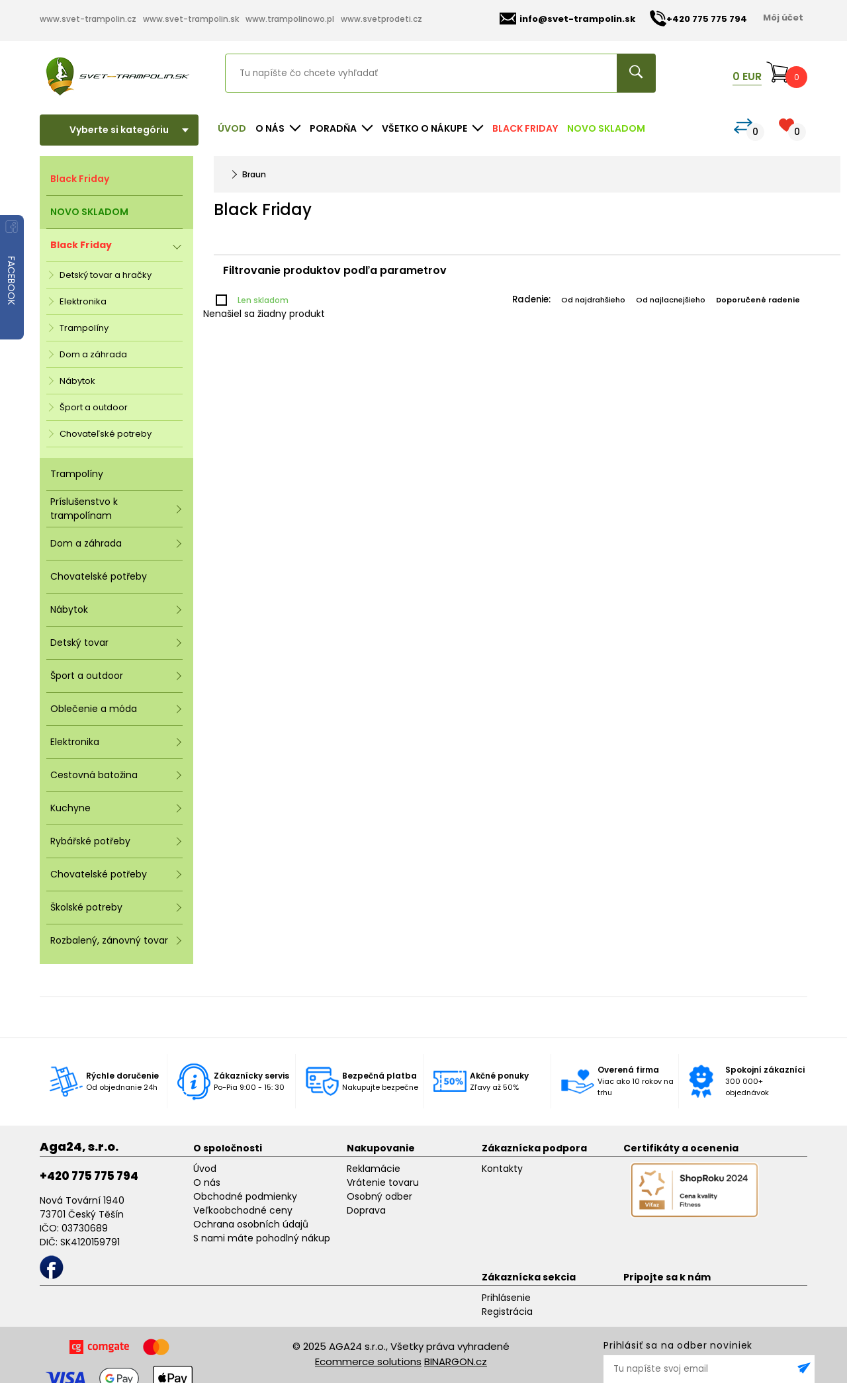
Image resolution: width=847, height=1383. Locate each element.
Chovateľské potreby (106, 433)
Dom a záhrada (93, 354)
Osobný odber (379, 1196)
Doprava (366, 1210)
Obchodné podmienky (245, 1196)
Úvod (232, 128)
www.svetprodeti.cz (381, 18)
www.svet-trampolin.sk (191, 18)
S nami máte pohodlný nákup (261, 1238)
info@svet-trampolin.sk (567, 18)
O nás (206, 1182)
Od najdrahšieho (593, 299)
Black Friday (525, 128)
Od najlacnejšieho (670, 299)
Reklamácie (373, 1168)
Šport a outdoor (94, 407)
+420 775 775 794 (89, 1176)
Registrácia (507, 1311)
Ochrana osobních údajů (250, 1224)
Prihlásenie (506, 1297)
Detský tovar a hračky (106, 275)
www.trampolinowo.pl (289, 18)
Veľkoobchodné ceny (242, 1210)
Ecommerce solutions (368, 1361)
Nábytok (77, 381)
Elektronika (83, 301)
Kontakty (502, 1168)
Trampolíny (84, 328)
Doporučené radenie (758, 299)
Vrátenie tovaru (383, 1182)
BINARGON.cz (455, 1361)
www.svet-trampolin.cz (88, 18)
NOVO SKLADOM (606, 128)
